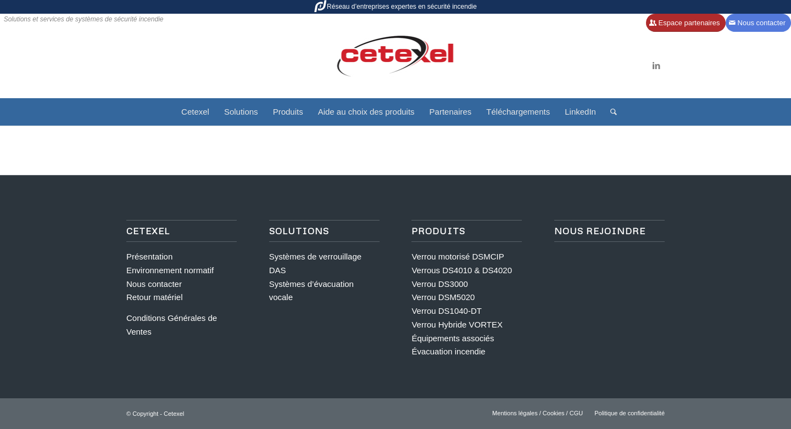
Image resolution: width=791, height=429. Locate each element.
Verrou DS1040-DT (446, 310)
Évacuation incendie (448, 351)
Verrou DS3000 (439, 284)
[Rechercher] (610, 112)
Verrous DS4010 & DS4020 (461, 270)
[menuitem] (195, 112)
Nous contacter (154, 284)
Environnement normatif (170, 270)
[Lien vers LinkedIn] (656, 66)
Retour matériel (154, 297)
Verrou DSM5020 (443, 297)
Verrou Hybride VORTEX (457, 324)
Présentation (149, 256)
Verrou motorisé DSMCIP (457, 256)
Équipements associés (452, 338)
